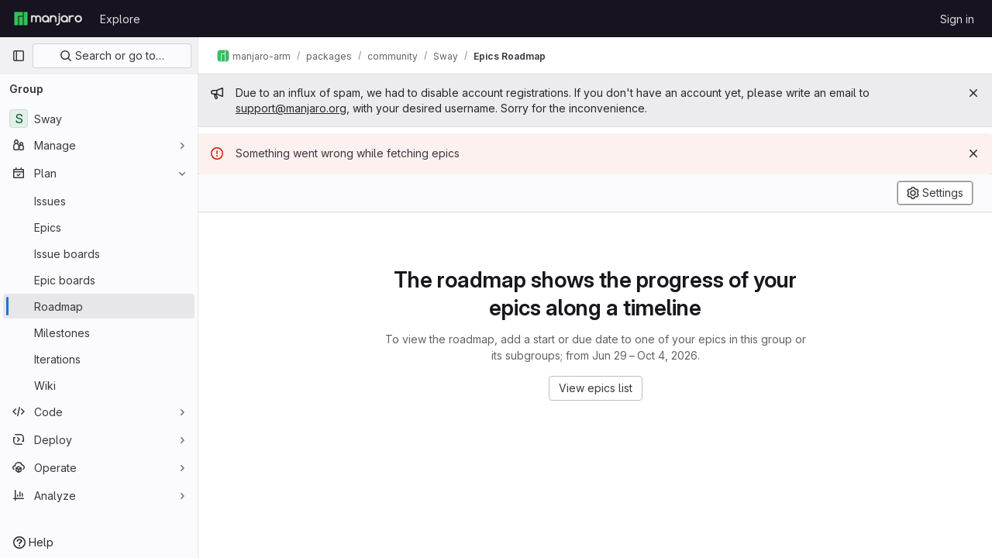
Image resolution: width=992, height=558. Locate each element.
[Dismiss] (973, 153)
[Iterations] (99, 358)
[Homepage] (48, 18)
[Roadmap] (99, 306)
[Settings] (935, 193)
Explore (120, 19)
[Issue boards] (99, 253)
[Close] (973, 93)
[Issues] (99, 200)
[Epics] (99, 227)
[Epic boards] (99, 279)
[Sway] (99, 118)
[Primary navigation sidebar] (18, 55)
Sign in (957, 19)
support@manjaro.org (291, 108)
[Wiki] (99, 385)
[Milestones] (99, 332)
